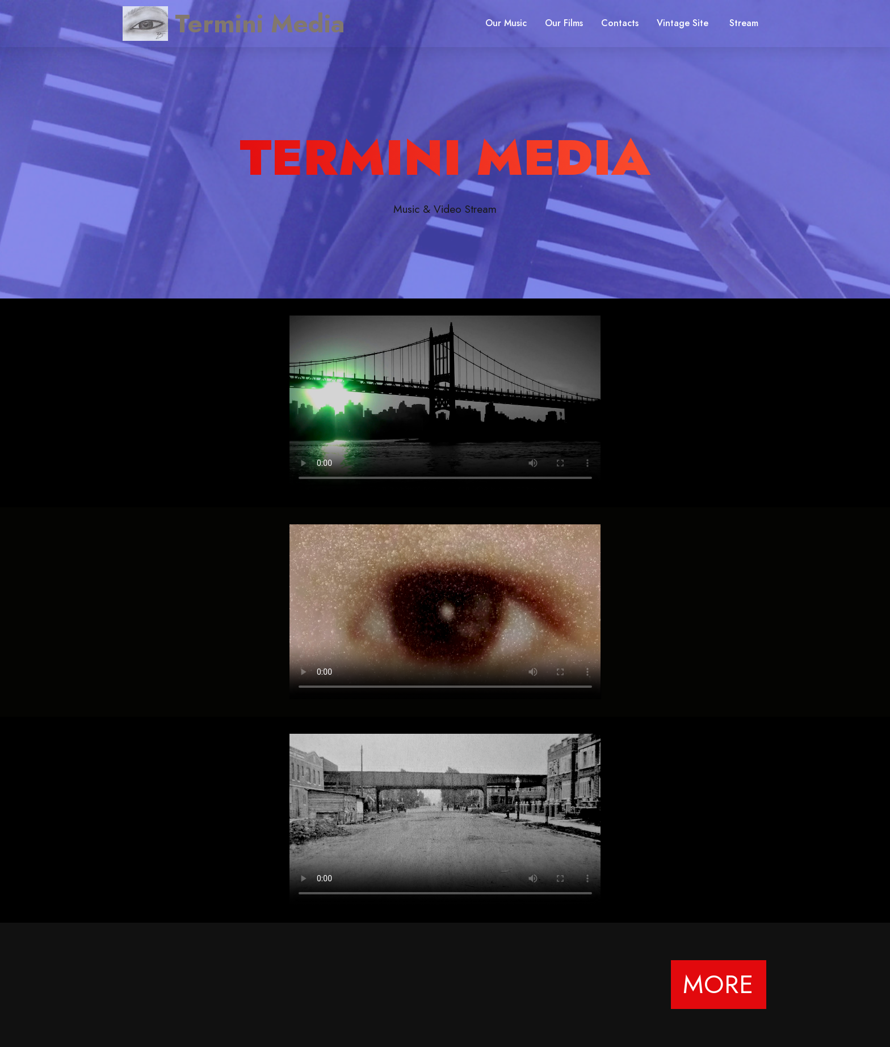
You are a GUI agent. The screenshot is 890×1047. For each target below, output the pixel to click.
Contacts (620, 23)
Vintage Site (684, 23)
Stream (743, 23)
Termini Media (260, 23)
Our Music (506, 23)
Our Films (564, 23)
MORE (718, 984)
